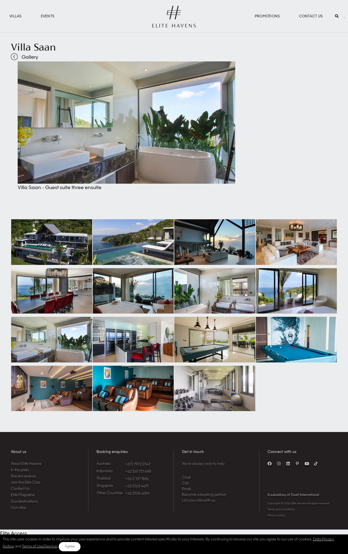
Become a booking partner (204, 495)
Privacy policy (276, 515)
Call (185, 483)
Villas (16, 16)
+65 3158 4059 (137, 494)
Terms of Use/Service (39, 546)
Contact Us (311, 16)
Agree (70, 546)
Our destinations (24, 501)
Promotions (267, 16)
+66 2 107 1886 (137, 479)
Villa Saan (33, 47)
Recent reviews (23, 476)
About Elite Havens (26, 464)
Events (48, 16)
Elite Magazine (23, 495)
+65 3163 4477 (136, 486)
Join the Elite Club (25, 482)
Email (186, 489)
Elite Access (13, 533)
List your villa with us (198, 500)
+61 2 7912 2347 (137, 464)
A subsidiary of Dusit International (293, 495)
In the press (20, 470)
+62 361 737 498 (138, 472)
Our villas (18, 508)
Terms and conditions (281, 509)
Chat (186, 478)
